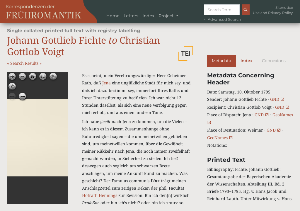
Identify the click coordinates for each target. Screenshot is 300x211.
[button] (185, 53)
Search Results (25, 63)
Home (113, 15)
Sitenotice (284, 7)
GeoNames (220, 137)
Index (148, 15)
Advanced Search (222, 19)
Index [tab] (247, 60)
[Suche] (222, 9)
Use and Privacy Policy (273, 13)
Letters (131, 15)
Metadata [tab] (221, 60)
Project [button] (166, 15)
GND (277, 99)
